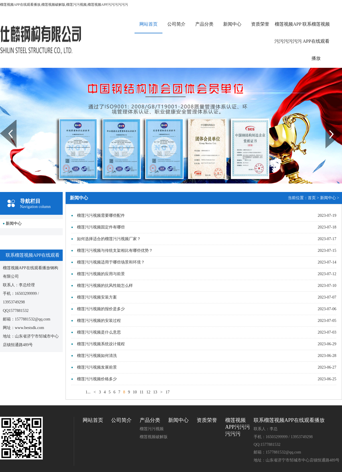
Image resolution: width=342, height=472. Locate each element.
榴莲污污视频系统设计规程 (101, 344)
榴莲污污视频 (152, 429)
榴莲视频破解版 (154, 437)
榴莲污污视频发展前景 (97, 367)
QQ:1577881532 (267, 444)
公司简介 (176, 24)
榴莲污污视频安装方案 (97, 297)
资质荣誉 (260, 24)
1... (88, 392)
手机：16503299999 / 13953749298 (283, 437)
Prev (3, 122)
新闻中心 (232, 24)
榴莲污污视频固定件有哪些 (101, 227)
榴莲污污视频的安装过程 (99, 320)
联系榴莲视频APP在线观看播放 (316, 41)
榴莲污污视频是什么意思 (99, 332)
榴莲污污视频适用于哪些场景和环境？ (111, 262)
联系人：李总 (266, 429)
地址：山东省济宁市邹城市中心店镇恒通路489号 (296, 460)
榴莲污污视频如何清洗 (97, 356)
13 (155, 392)
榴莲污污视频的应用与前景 (101, 274)
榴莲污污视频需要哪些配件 (101, 215)
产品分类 (204, 24)
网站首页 (148, 24)
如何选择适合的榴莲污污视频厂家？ (109, 239)
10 (135, 392)
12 (148, 392)
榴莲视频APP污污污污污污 (288, 33)
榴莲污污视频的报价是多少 (101, 309)
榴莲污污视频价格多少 (97, 379)
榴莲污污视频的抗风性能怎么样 (105, 285)
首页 (312, 198)
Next (328, 122)
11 (141, 392)
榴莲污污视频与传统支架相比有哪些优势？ (115, 250)
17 (168, 392)
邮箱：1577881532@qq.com (277, 452)
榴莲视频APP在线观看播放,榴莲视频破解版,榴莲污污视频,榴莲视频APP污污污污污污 (64, 5)
